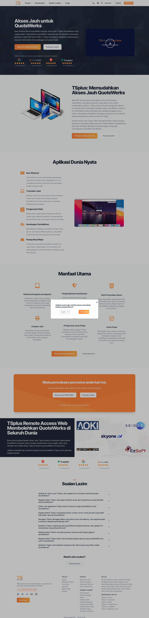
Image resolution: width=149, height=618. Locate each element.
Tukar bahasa (84, 312)
